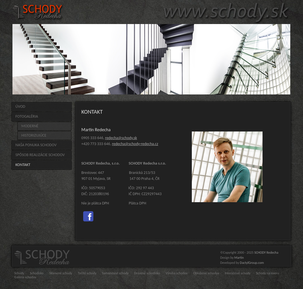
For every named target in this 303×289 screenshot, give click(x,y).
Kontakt (23, 164)
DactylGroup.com (252, 263)
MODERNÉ (30, 126)
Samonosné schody (115, 273)
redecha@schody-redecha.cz (135, 143)
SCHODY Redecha (266, 253)
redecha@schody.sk (121, 137)
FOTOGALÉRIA (27, 116)
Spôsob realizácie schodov (40, 154)
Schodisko (36, 273)
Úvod (20, 106)
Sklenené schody (60, 273)
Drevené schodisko (147, 273)
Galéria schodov (25, 277)
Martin (239, 258)
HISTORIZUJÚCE (34, 135)
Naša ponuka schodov (36, 145)
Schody (19, 273)
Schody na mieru (267, 273)
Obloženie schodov (206, 273)
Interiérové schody (237, 273)
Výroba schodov (177, 273)
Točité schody (87, 273)
